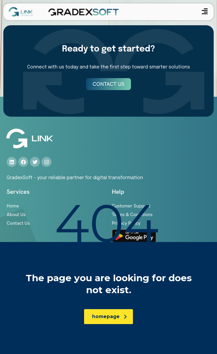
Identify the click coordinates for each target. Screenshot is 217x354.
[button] (204, 12)
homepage (109, 316)
